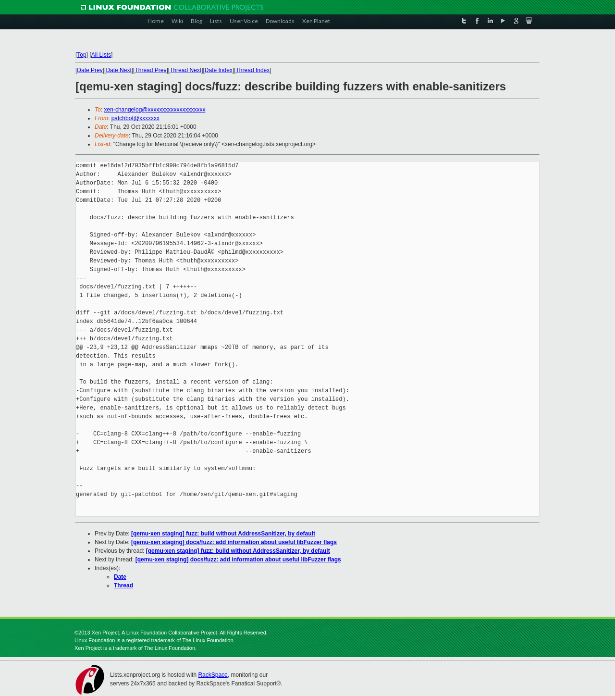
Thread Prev (150, 70)
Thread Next (185, 70)
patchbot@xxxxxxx (135, 118)
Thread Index (253, 70)
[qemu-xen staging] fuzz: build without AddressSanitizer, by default (223, 533)
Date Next (118, 70)
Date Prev (89, 70)
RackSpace (212, 674)
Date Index (219, 70)
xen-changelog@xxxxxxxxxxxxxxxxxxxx (155, 109)
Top (81, 54)
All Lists (101, 54)
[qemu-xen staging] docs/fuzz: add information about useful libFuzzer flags (234, 542)
